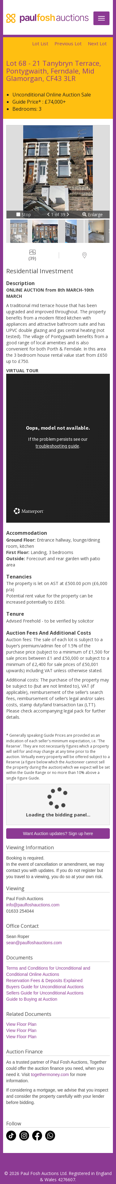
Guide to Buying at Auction (31, 999)
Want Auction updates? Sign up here (58, 833)
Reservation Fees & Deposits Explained (44, 980)
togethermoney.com (50, 1074)
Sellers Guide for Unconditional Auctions (45, 992)
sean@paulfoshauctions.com (34, 942)
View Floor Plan (21, 1024)
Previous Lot (68, 43)
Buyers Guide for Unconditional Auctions (45, 986)
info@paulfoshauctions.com (32, 904)
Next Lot (97, 43)
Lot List (40, 43)
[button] (49, 214)
